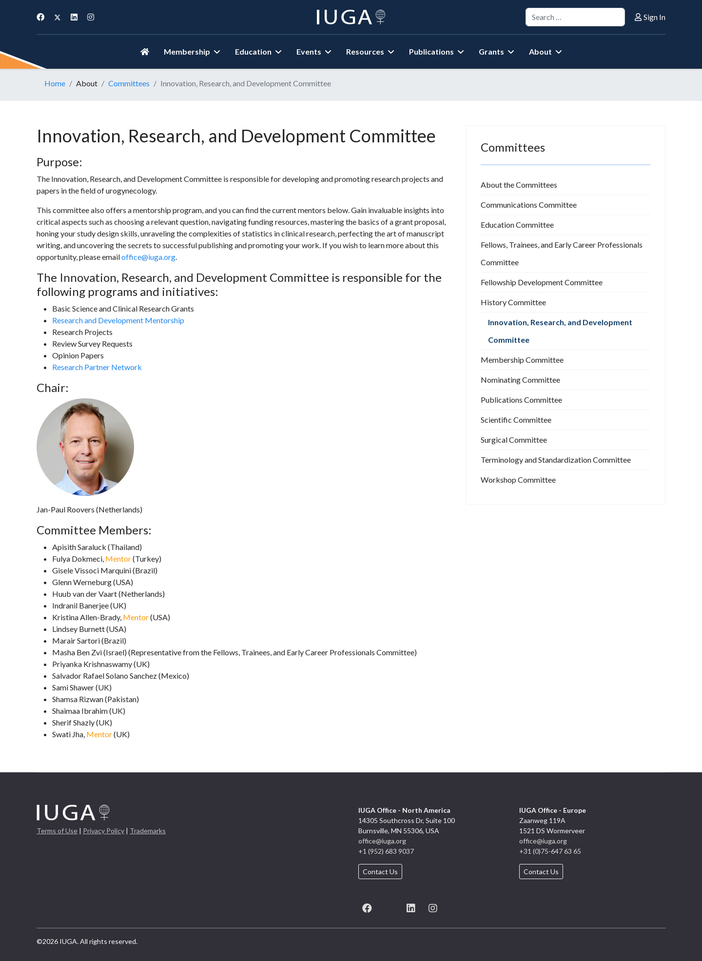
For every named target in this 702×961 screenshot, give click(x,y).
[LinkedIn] (411, 907)
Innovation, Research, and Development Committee (560, 330)
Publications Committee (521, 399)
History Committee (513, 302)
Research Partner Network (97, 367)
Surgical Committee (514, 439)
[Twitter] (57, 16)
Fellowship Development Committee (542, 282)
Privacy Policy (103, 830)
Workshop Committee (518, 479)
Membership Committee (522, 359)
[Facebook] (40, 16)
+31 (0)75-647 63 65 (550, 851)
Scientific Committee (516, 419)
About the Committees (519, 184)
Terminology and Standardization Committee (556, 459)
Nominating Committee (520, 379)
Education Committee (517, 224)
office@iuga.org (148, 256)
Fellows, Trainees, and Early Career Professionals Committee (562, 253)
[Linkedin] (74, 16)
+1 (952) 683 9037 (386, 851)
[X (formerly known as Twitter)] (389, 907)
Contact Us (380, 871)
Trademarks (148, 830)
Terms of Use (57, 830)
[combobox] (575, 17)
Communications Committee (529, 204)
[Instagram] (90, 16)
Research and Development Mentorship (118, 320)
